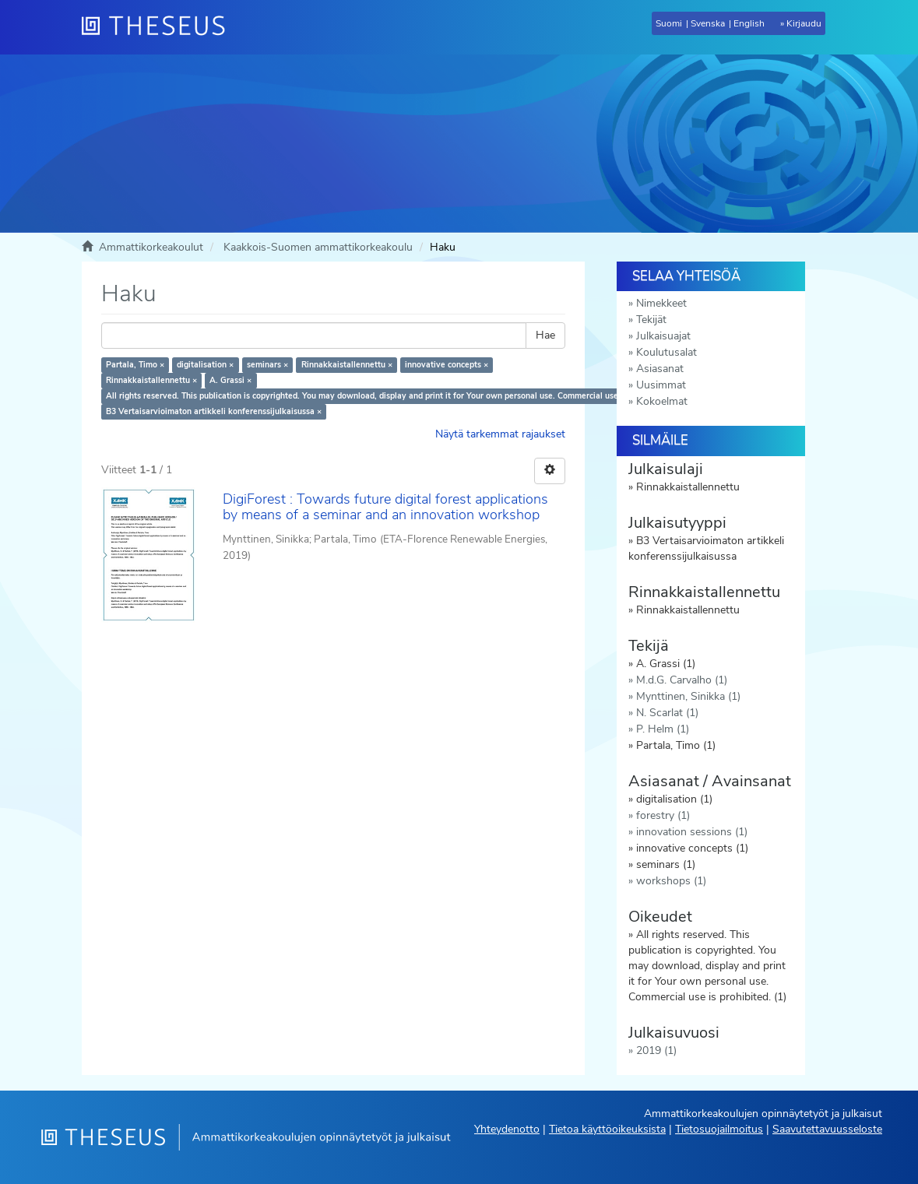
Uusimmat (661, 385)
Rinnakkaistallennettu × (346, 365)
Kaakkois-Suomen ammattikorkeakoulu (318, 247)
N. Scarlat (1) (667, 712)
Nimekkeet (661, 303)
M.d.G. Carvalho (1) (681, 680)
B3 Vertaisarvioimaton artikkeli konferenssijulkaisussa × (214, 411)
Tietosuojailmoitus (719, 1129)
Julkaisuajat (663, 335)
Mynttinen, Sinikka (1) (688, 696)
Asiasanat (660, 368)
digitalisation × (205, 365)
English (749, 23)
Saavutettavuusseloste (827, 1129)
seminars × (267, 365)
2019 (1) (656, 1050)
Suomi (669, 23)
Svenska (708, 23)
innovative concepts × (446, 365)
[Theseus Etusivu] (159, 27)
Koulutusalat (666, 352)
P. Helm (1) (662, 729)
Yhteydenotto (507, 1129)
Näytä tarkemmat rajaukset (500, 434)
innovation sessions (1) (691, 831)
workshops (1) (671, 880)
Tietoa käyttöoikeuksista (607, 1129)
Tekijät (651, 319)
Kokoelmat (662, 401)
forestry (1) (663, 815)
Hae (545, 335)
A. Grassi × (230, 380)
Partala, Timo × (135, 365)
